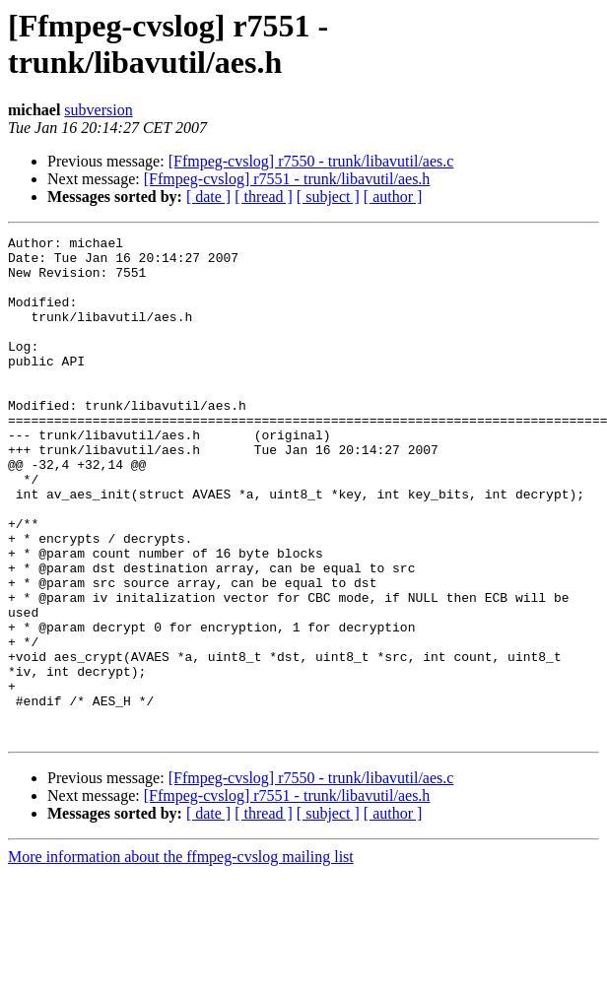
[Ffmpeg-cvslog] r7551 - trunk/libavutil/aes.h (287, 178)
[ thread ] (264, 196)
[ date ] (208, 196)
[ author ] (393, 196)
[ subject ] (328, 196)
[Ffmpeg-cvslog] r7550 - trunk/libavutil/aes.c (311, 161)
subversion (98, 109)
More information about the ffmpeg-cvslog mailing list (181, 957)
